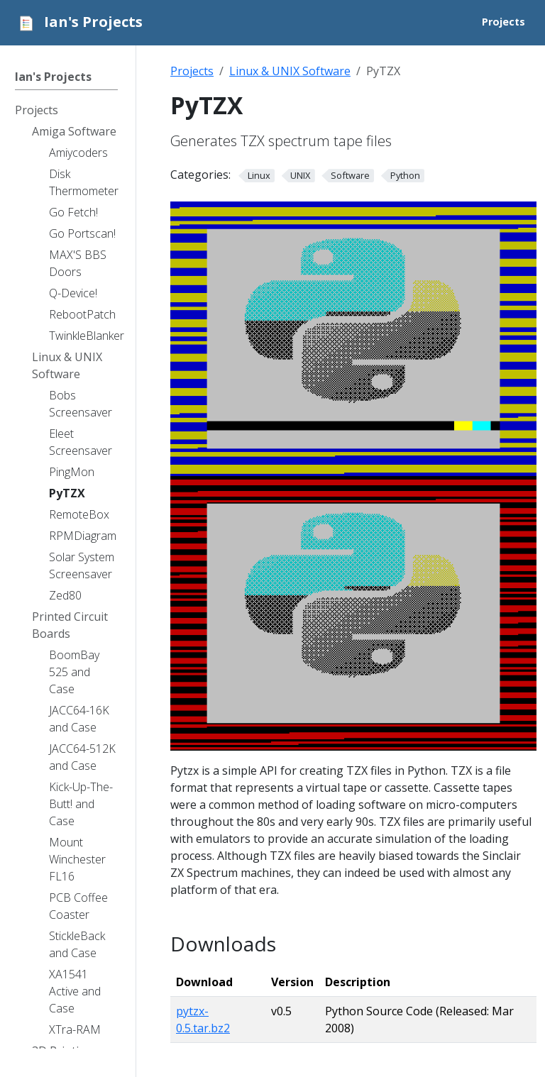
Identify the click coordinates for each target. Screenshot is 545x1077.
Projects (192, 71)
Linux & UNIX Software (290, 71)
